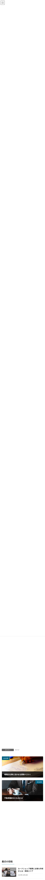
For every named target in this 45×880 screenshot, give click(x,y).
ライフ (17, 750)
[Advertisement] (22, 675)
